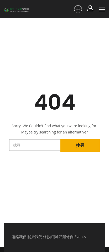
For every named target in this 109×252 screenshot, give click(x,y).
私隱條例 (66, 236)
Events (80, 236)
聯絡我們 (19, 236)
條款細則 (50, 236)
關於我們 (35, 236)
